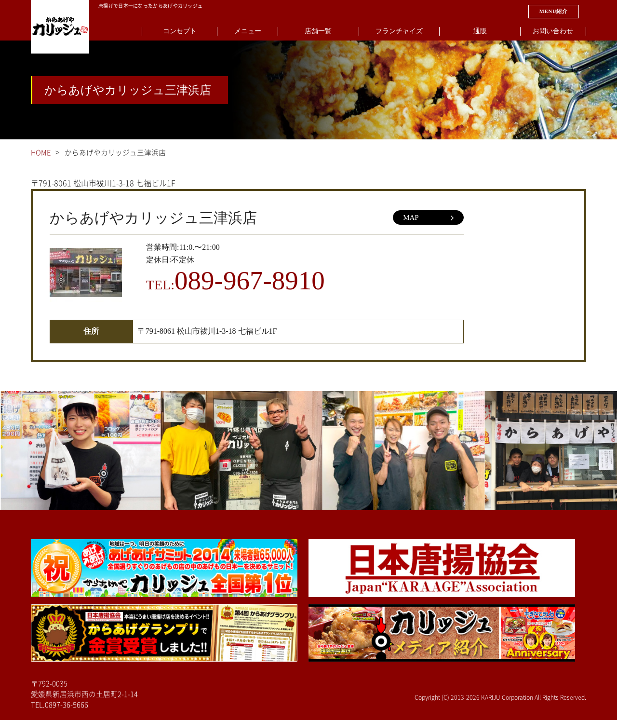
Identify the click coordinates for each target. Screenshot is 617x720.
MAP (428, 218)
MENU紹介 (553, 11)
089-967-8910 (249, 280)
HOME (41, 152)
